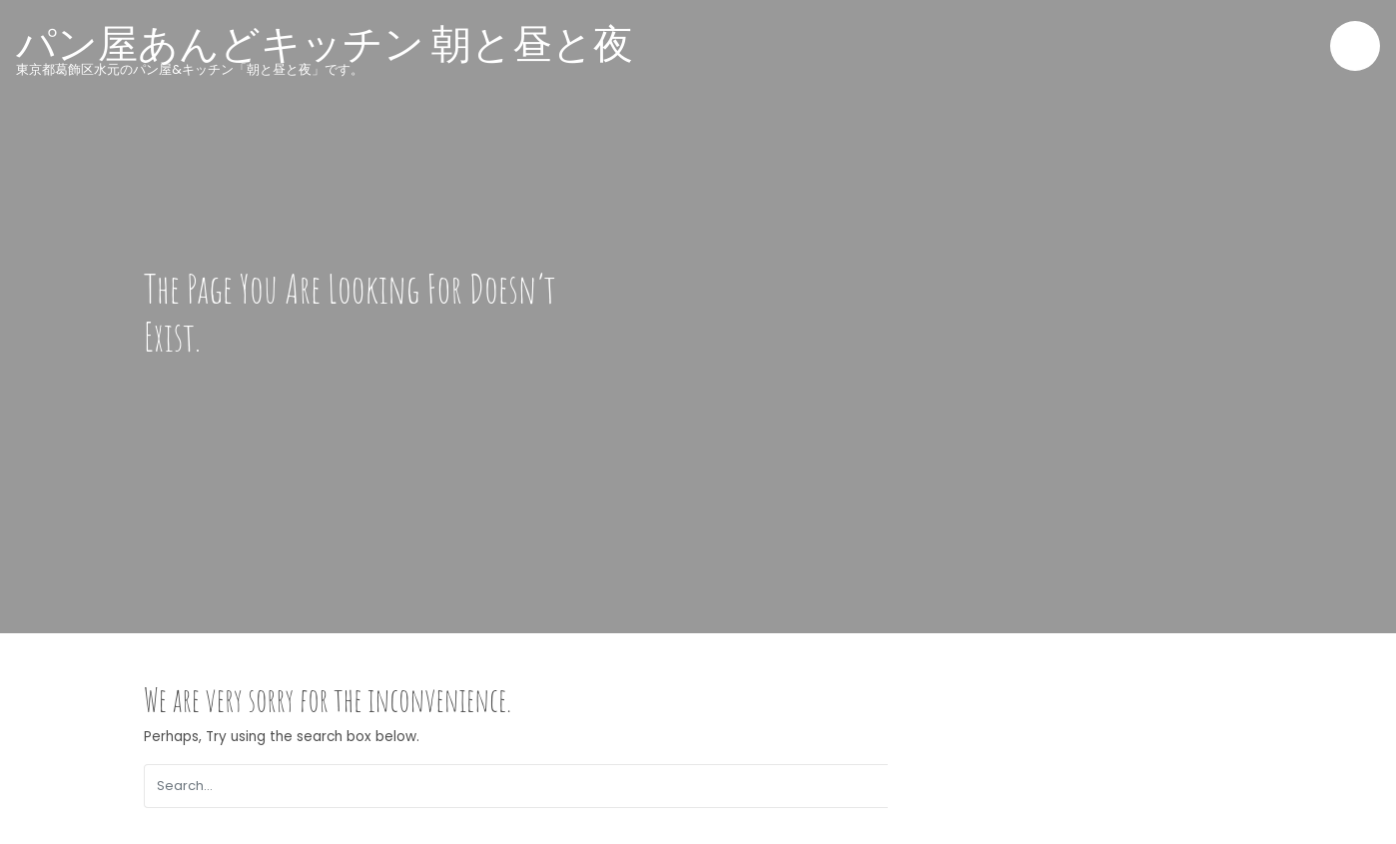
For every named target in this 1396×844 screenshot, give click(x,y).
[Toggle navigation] (1355, 46)
